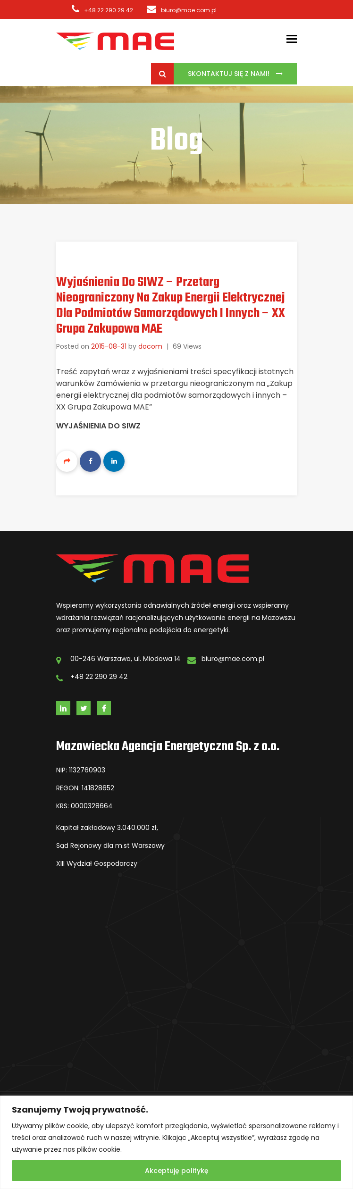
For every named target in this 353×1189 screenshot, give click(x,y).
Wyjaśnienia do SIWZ (98, 425)
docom (150, 346)
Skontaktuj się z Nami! (229, 73)
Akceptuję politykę (177, 1170)
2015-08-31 (108, 346)
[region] (176, 1142)
